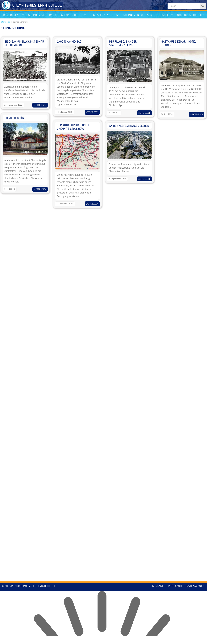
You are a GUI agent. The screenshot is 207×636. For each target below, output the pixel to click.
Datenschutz (195, 631)
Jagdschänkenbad (69, 41)
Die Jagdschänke (16, 118)
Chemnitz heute (74, 14)
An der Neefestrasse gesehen (129, 125)
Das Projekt (13, 14)
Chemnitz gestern (42, 14)
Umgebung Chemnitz (190, 15)
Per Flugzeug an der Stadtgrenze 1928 (123, 43)
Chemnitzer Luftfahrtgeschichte (148, 14)
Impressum (174, 631)
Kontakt (156, 631)
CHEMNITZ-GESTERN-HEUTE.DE (37, 5)
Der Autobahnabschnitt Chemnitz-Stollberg (73, 126)
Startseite (5, 21)
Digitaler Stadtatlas (105, 15)
